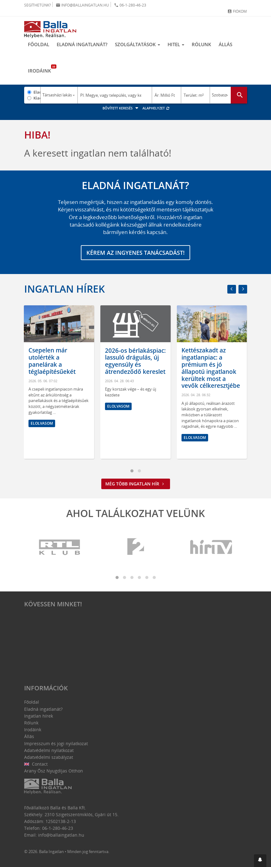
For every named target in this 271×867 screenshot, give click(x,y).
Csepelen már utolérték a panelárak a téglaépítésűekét (52, 360)
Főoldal (38, 44)
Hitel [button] (176, 44)
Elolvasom (42, 423)
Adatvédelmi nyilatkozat (49, 750)
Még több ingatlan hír (135, 484)
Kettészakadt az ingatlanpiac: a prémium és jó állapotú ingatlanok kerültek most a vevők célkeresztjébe (210, 368)
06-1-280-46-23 (130, 5)
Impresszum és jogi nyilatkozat (56, 743)
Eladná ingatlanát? (82, 44)
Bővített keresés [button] (121, 108)
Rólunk (201, 44)
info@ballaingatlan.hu (82, 5)
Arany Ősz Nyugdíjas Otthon (53, 771)
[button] (260, 860)
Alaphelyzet (156, 108)
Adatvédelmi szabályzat (48, 757)
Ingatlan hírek (64, 288)
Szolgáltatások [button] (137, 44)
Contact (36, 764)
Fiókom (237, 11)
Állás (225, 44)
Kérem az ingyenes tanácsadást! (135, 252)
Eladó (37, 92)
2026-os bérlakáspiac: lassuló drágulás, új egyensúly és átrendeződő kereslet (135, 360)
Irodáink (41, 69)
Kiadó (37, 98)
